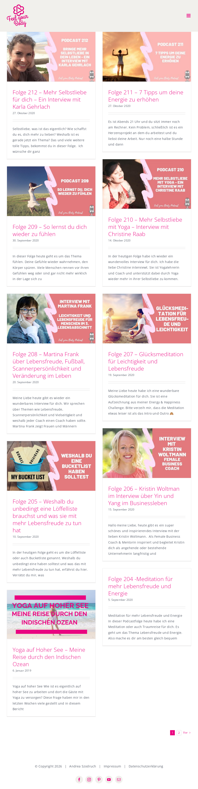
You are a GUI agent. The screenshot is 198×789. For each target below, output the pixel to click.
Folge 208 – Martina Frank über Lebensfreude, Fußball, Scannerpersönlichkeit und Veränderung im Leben (49, 364)
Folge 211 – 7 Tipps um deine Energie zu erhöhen (145, 95)
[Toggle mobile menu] (189, 15)
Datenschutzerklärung (146, 766)
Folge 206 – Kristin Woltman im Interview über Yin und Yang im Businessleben (144, 496)
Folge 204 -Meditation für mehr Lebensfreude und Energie (140, 586)
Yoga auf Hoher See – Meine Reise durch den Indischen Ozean (49, 657)
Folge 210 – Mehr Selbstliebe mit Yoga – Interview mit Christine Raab (145, 227)
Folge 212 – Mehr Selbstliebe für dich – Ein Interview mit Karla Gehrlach (50, 99)
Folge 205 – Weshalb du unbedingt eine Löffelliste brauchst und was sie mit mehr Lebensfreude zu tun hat (47, 515)
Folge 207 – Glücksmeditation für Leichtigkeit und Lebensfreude (145, 361)
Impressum (112, 766)
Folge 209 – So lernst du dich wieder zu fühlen (50, 230)
